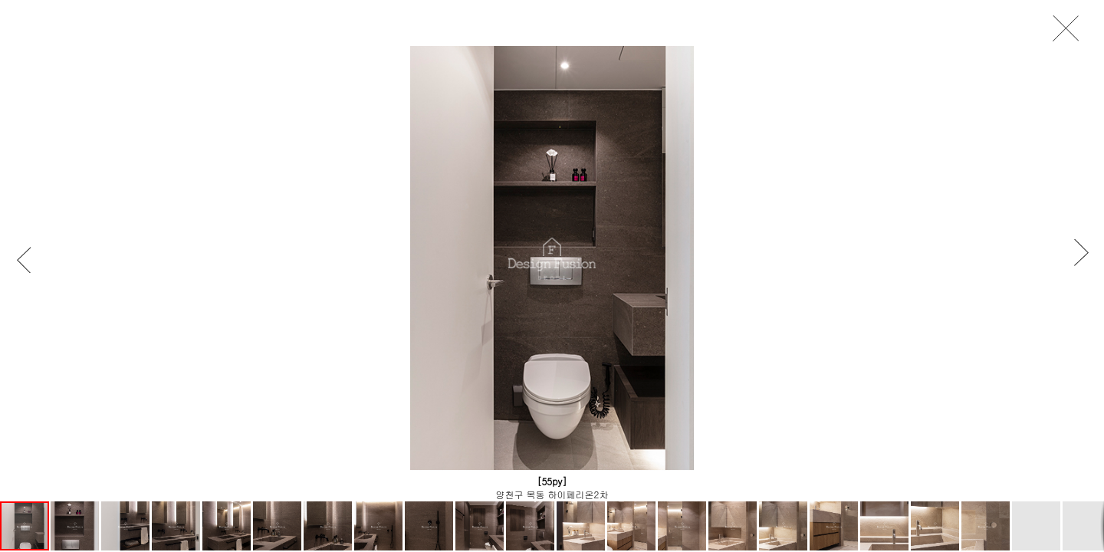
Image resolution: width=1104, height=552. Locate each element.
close (1070, 28)
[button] (31, 259)
